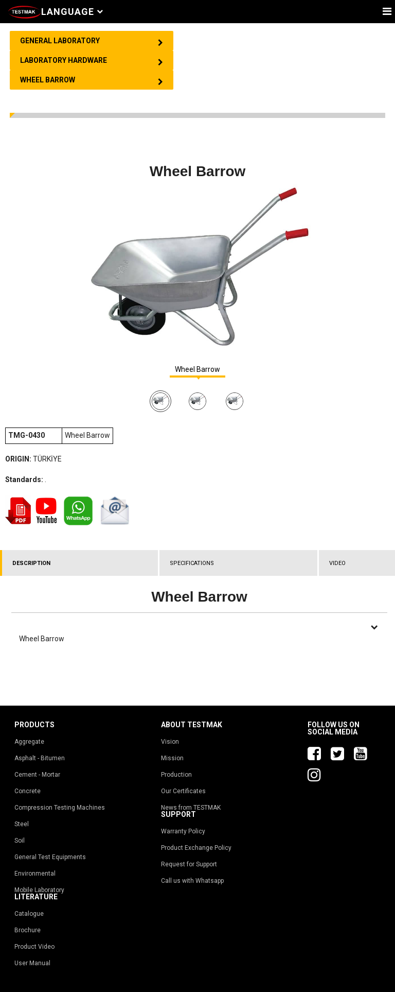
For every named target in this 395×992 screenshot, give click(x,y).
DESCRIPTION (31, 563)
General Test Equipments (50, 857)
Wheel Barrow (197, 369)
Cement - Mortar (37, 775)
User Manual (32, 963)
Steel (21, 824)
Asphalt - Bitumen (39, 758)
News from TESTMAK (191, 808)
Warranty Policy (183, 831)
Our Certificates (183, 791)
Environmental (35, 873)
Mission (172, 758)
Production (176, 775)
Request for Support (189, 864)
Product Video (34, 947)
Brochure (27, 930)
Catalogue (29, 914)
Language (72, 11)
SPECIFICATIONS (192, 563)
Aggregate (29, 742)
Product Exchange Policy (196, 848)
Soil (19, 840)
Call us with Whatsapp (192, 881)
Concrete (27, 791)
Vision (170, 742)
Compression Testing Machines (59, 808)
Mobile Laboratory (39, 890)
